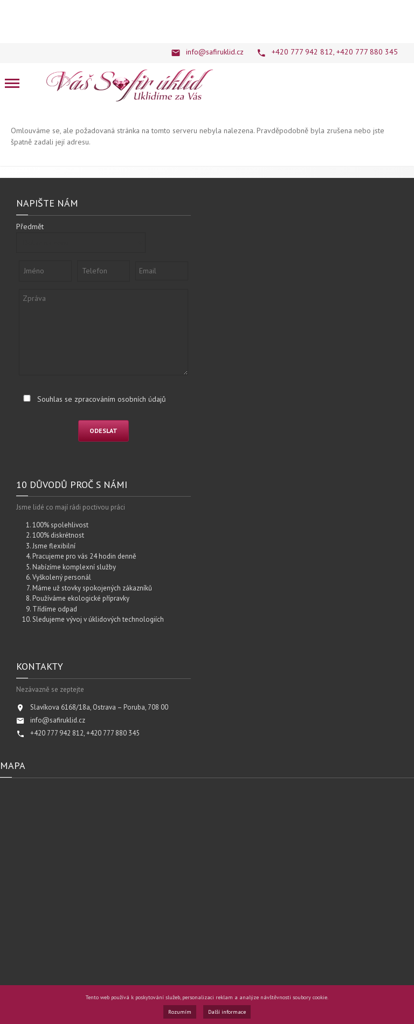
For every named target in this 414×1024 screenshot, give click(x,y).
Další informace (227, 1011)
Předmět (30, 226)
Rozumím (179, 1011)
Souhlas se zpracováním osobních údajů (101, 399)
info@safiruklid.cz (215, 52)
